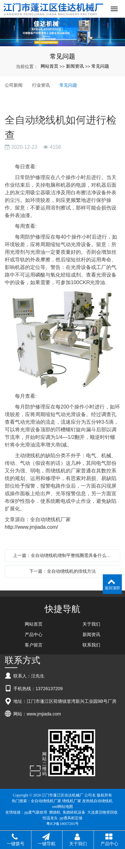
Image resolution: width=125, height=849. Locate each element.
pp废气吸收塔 (35, 812)
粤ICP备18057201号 (62, 823)
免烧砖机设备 (73, 812)
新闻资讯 (75, 66)
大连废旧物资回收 (102, 812)
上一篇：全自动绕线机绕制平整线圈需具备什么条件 (64, 555)
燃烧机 (55, 812)
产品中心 (34, 634)
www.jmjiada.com (44, 713)
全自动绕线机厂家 (46, 801)
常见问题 (100, 66)
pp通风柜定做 (71, 818)
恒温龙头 (50, 818)
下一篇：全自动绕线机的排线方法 (62, 571)
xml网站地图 (62, 806)
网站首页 (49, 66)
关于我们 (91, 624)
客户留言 (34, 644)
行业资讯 (41, 85)
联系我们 (91, 644)
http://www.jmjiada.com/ (31, 527)
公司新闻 (14, 85)
